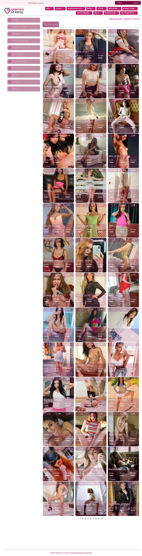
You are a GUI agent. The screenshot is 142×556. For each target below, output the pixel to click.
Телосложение (84, 13)
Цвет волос (114, 8)
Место (98, 13)
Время (90, 8)
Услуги (101, 8)
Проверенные (111, 13)
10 (102, 519)
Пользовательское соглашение (81, 553)
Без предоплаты (129, 13)
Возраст (60, 8)
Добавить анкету (35, 3)
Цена (49, 8)
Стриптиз (127, 19)
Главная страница (115, 19)
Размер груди (130, 8)
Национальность (76, 8)
